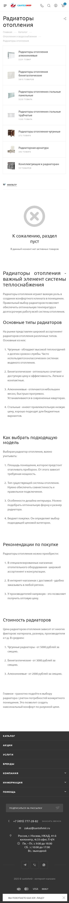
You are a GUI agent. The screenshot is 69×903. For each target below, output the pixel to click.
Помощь (9, 791)
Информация (13, 782)
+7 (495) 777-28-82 (25, 820)
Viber (34, 865)
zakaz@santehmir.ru (37, 828)
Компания (10, 773)
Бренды (8, 763)
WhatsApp (44, 865)
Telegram (25, 865)
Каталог (9, 735)
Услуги (8, 754)
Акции (8, 745)
